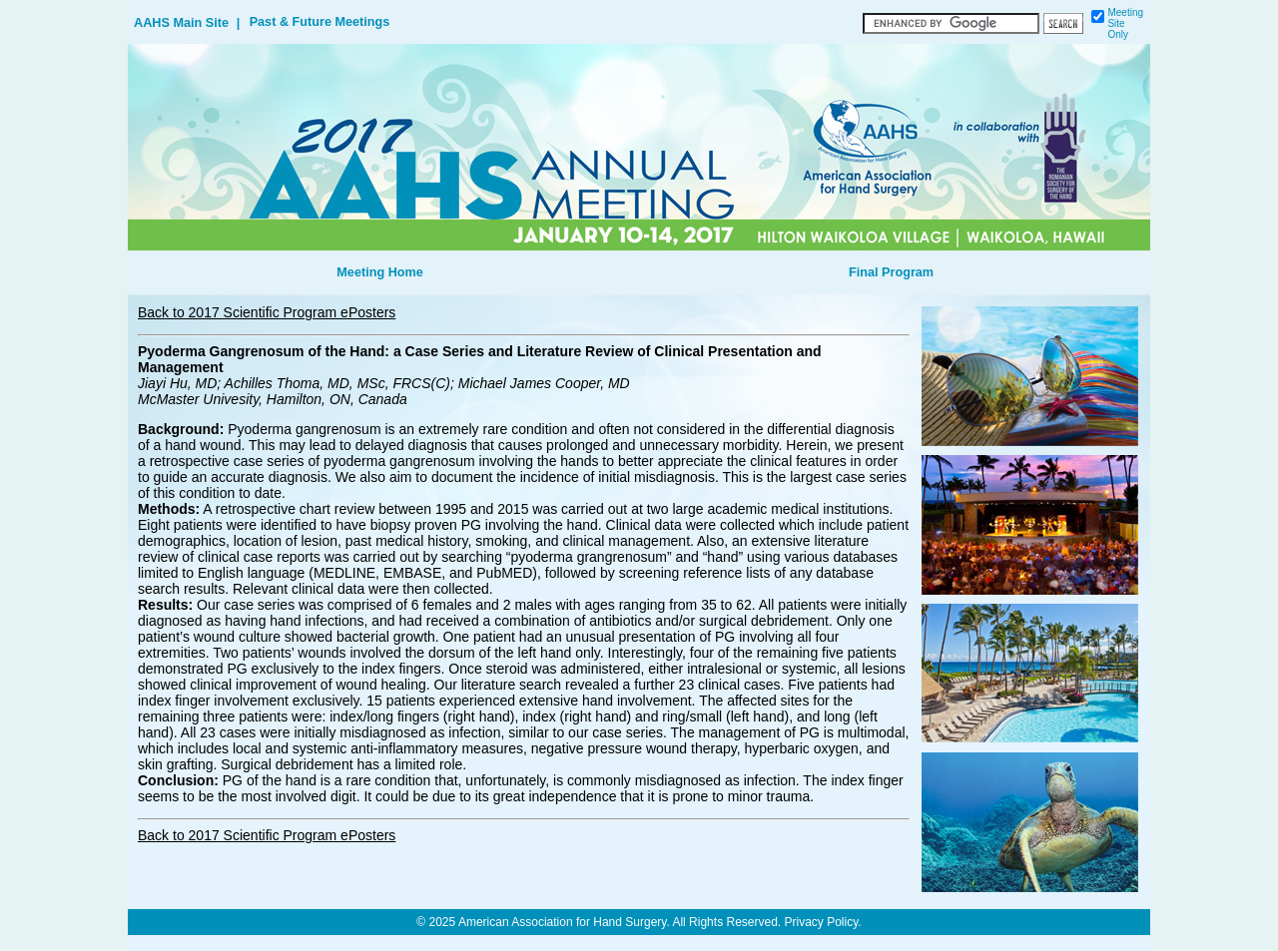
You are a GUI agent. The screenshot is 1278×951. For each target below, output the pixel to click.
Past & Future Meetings (320, 22)
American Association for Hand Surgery (562, 922)
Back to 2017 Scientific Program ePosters (266, 312)
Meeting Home (379, 272)
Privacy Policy (822, 922)
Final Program (891, 272)
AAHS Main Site (181, 23)
